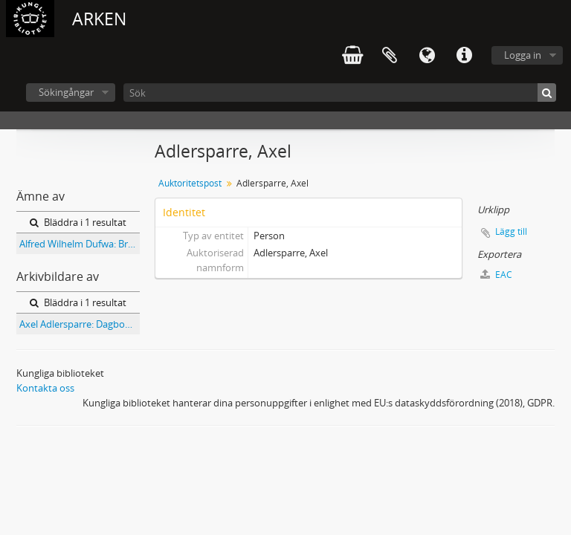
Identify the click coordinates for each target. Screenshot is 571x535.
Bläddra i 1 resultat (78, 222)
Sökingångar (66, 92)
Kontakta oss (45, 388)
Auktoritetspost (190, 183)
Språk (426, 55)
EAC (496, 274)
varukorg (352, 55)
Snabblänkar (464, 55)
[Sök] (339, 92)
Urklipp (389, 55)
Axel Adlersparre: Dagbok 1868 (79, 324)
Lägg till (511, 231)
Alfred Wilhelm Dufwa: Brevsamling (79, 243)
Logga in (522, 55)
